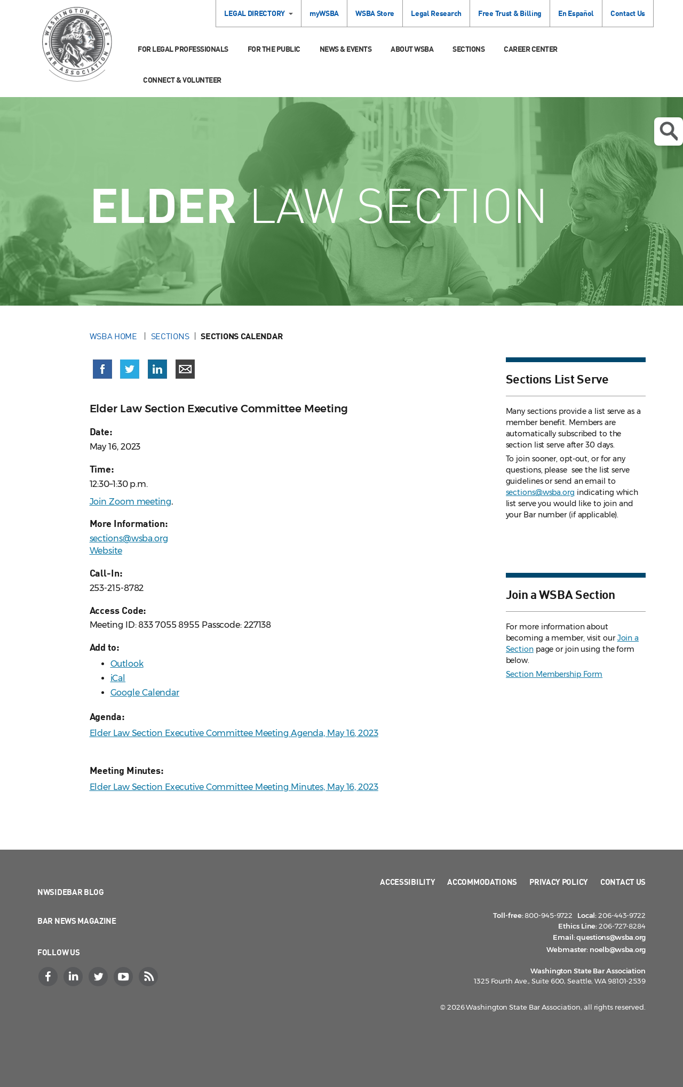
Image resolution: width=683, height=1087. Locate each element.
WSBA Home (114, 336)
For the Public (274, 48)
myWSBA (324, 13)
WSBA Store (374, 13)
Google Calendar (145, 693)
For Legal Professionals (183, 48)
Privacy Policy (558, 881)
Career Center (531, 48)
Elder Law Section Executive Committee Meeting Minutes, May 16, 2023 (234, 787)
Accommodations (482, 881)
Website (106, 551)
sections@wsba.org (129, 538)
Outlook (127, 664)
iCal (118, 678)
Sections (468, 48)
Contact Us (627, 13)
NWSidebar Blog (70, 892)
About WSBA (412, 48)
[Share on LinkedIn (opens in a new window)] (157, 369)
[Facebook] (49, 976)
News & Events (346, 48)
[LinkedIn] (74, 976)
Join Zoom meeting (130, 502)
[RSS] (149, 976)
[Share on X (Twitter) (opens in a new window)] (129, 369)
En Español (576, 13)
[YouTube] (124, 976)
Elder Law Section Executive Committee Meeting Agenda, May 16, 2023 (234, 733)
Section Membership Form (554, 674)
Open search (669, 131)
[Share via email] (185, 369)
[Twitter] (99, 976)
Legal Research (436, 13)
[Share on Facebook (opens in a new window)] (102, 369)
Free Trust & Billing (510, 13)
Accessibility (407, 881)
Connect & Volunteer (182, 79)
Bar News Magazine (76, 920)
